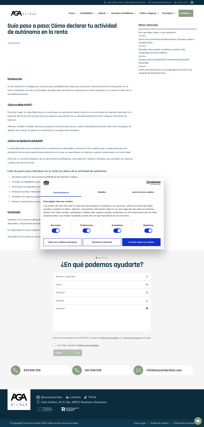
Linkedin (73, 397)
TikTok (90, 397)
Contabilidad (87, 13)
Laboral (103, 13)
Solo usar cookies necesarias (62, 242)
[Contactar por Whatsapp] (198, 421)
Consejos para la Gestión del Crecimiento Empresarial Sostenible (164, 61)
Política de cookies (160, 423)
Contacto (186, 13)
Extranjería (168, 13)
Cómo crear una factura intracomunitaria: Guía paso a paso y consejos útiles (166, 41)
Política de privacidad (88, 345)
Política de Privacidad (109, 338)
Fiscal (73, 13)
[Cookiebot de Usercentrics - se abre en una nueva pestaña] (149, 183)
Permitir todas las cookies (141, 242)
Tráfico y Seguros (149, 13)
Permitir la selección (102, 242)
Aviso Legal (140, 423)
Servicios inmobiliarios (123, 13)
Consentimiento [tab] (61, 192)
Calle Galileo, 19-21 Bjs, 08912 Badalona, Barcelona (71, 402)
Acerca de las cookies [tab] (143, 192)
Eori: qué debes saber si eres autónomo (157, 32)
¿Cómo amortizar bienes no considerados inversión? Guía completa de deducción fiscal (165, 71)
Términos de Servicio (132, 338)
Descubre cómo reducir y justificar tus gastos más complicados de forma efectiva (162, 51)
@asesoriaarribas (49, 397)
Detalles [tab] (102, 192)
